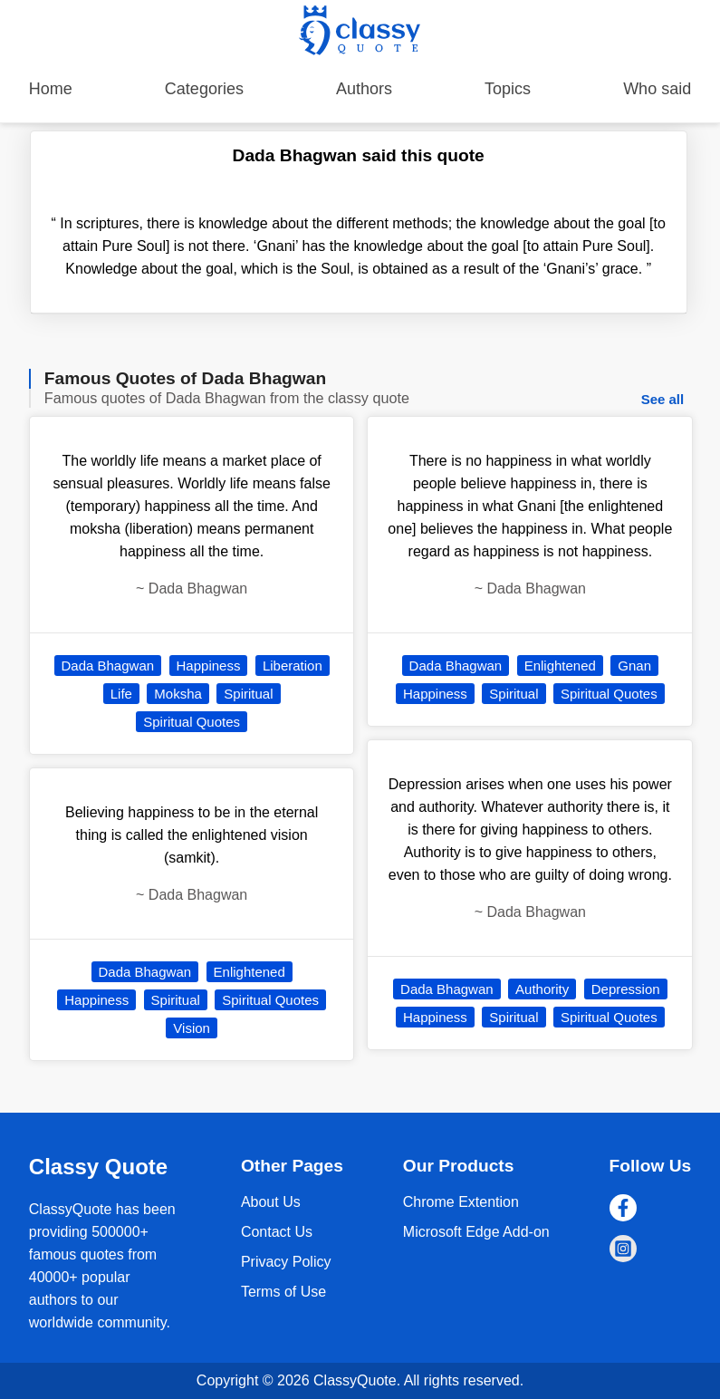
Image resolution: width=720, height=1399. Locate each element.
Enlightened (249, 971)
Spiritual (248, 693)
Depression (625, 989)
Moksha (178, 693)
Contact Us (276, 1232)
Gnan (634, 665)
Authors (364, 89)
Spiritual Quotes (191, 721)
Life (121, 693)
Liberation (292, 665)
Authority (542, 989)
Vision (191, 1028)
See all (663, 399)
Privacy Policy (286, 1261)
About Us (271, 1202)
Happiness (209, 665)
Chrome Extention (461, 1202)
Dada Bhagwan (108, 665)
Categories (204, 89)
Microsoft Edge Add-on (476, 1232)
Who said (657, 89)
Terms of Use (283, 1291)
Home (50, 89)
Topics (508, 89)
